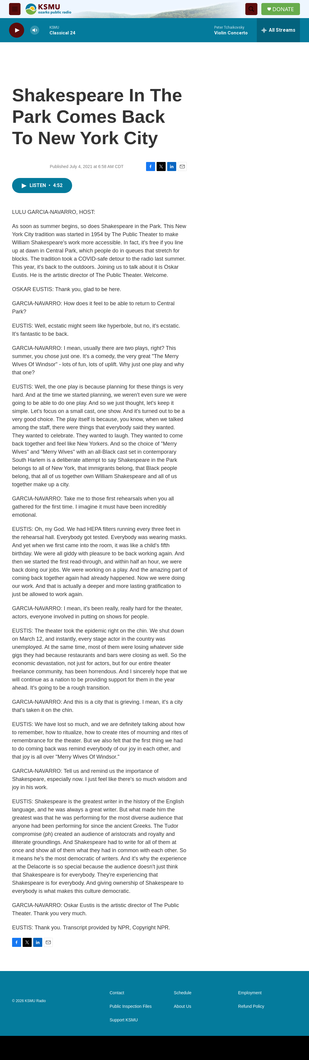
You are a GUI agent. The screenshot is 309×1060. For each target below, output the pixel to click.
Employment (250, 993)
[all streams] (278, 30)
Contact (117, 993)
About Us (182, 1006)
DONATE (283, 9)
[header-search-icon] (251, 9)
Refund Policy (251, 1006)
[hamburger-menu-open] (15, 9)
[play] (16, 30)
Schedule (182, 993)
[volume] (35, 30)
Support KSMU (124, 1020)
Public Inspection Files (130, 1006)
